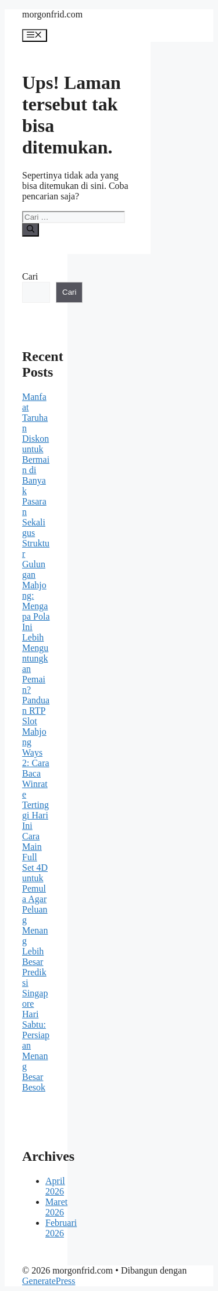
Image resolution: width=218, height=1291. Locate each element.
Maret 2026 (56, 1207)
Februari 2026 (61, 1228)
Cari (30, 276)
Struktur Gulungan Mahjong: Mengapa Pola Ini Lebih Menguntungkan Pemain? (36, 616)
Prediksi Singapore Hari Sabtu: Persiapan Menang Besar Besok (35, 1029)
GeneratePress (49, 1281)
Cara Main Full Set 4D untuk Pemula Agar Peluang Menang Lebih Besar (35, 899)
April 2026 (55, 1186)
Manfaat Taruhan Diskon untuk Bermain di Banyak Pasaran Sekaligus (35, 465)
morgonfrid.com (52, 14)
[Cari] (30, 229)
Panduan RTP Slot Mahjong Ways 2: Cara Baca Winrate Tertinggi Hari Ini (35, 763)
